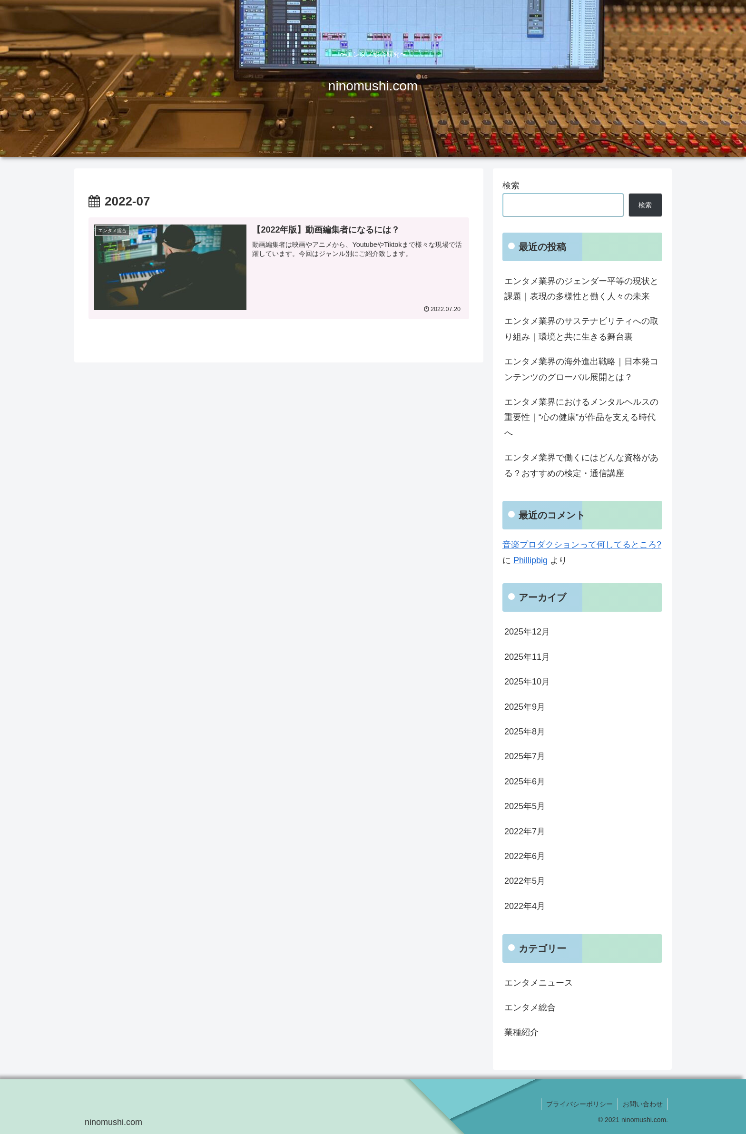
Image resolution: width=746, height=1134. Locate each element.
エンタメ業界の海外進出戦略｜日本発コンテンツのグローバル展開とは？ (581, 369)
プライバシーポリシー (579, 1104)
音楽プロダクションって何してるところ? (581, 544)
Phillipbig (530, 560)
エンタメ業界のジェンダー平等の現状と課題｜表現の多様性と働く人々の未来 (581, 288)
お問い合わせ (643, 1104)
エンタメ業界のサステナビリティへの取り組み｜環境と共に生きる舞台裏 (581, 328)
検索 (511, 185)
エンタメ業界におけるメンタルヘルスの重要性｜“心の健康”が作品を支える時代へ (581, 417)
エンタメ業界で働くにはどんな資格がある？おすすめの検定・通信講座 (581, 465)
